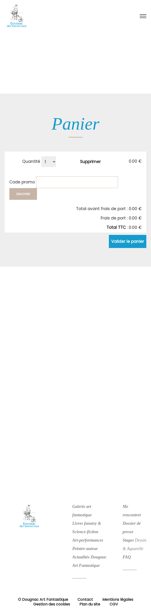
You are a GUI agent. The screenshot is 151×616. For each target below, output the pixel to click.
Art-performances (87, 540)
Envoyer (23, 194)
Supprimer (90, 161)
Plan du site (89, 604)
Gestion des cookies (51, 604)
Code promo (22, 182)
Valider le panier (127, 241)
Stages (128, 540)
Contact (85, 599)
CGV (114, 604)
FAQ (127, 557)
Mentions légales (117, 599)
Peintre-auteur (85, 548)
